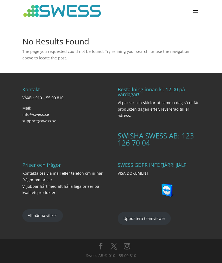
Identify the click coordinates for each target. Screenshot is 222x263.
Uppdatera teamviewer (144, 218)
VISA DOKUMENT (133, 173)
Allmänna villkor (42, 215)
